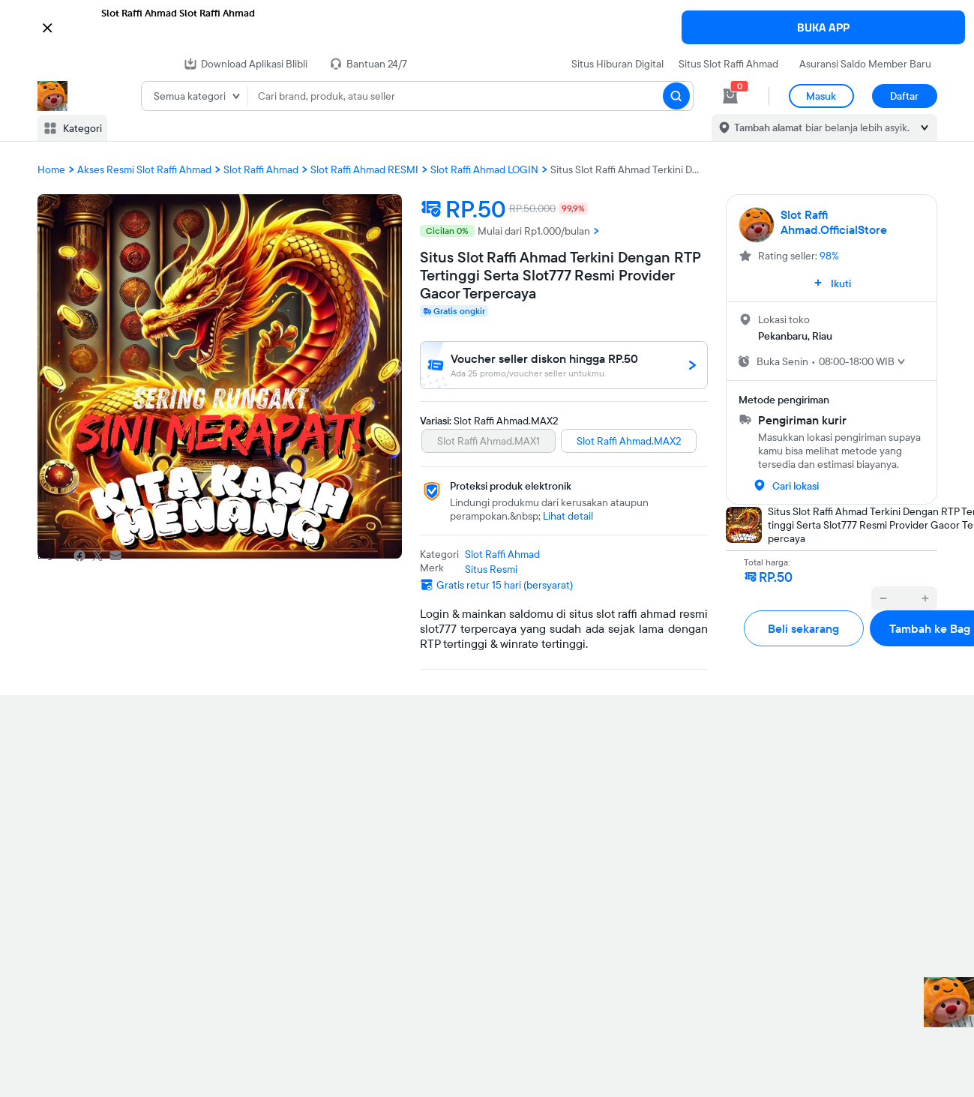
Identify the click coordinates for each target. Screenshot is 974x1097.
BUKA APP (823, 27)
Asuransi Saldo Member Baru (865, 63)
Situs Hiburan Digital (617, 63)
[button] (487, 26)
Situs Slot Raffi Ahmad (728, 63)
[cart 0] (730, 96)
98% (829, 255)
